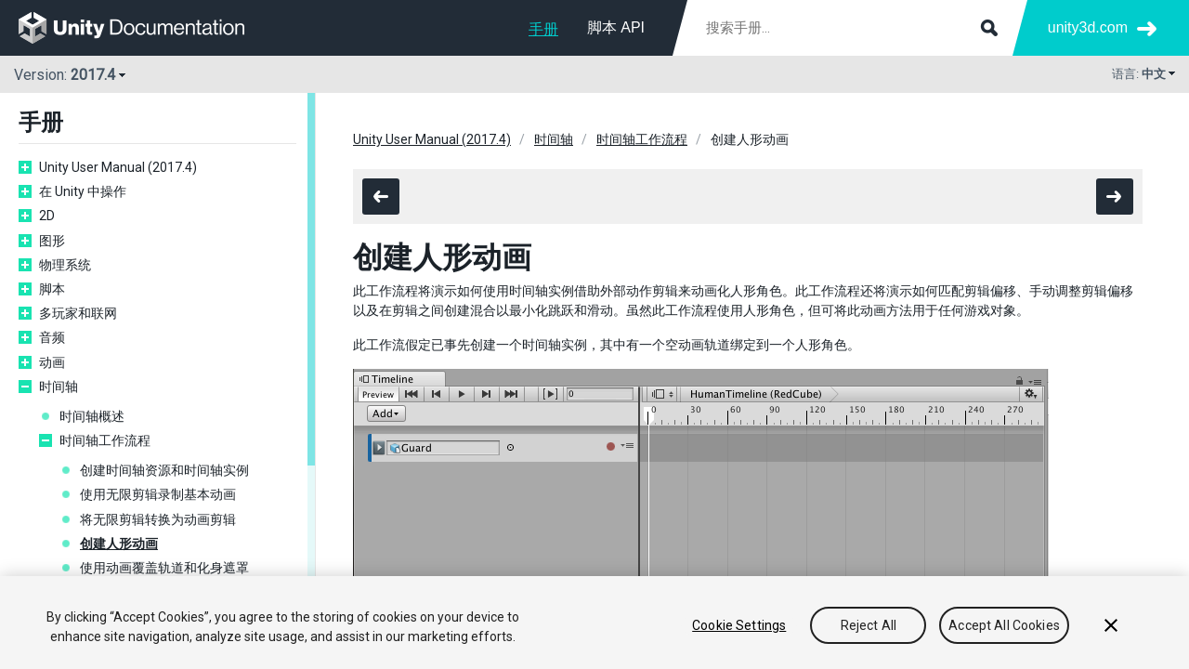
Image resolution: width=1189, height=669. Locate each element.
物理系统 (65, 264)
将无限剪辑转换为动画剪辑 (158, 519)
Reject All (868, 625)
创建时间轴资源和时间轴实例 (164, 470)
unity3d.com (1088, 27)
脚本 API (616, 27)
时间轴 (58, 386)
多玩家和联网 (78, 313)
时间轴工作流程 (104, 440)
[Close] (1111, 625)
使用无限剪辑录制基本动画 (158, 494)
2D (47, 215)
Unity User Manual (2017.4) (118, 167)
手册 (543, 29)
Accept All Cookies (1004, 625)
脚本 (52, 289)
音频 (52, 337)
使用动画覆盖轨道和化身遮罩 (164, 567)
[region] (594, 622)
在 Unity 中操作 (82, 191)
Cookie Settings (739, 625)
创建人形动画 (119, 543)
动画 (52, 362)
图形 (52, 240)
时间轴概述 (91, 416)
